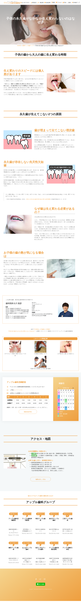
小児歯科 (42, 329)
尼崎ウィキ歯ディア (28, 45)
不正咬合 (36, 329)
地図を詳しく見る (41, 479)
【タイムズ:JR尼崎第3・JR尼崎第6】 (54, 468)
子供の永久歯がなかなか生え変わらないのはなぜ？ (21, 331)
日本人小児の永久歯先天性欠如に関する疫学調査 (38, 199)
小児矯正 (47, 329)
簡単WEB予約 (28, 412)
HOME (19, 45)
